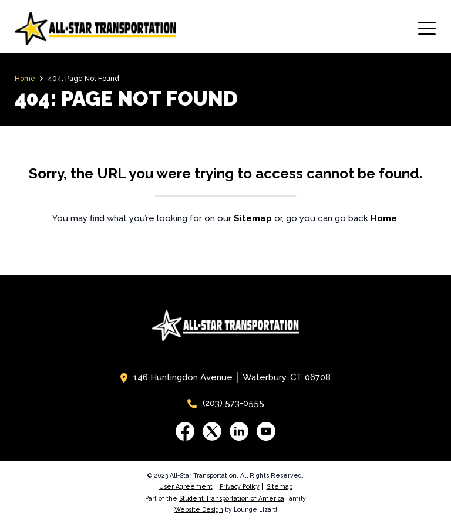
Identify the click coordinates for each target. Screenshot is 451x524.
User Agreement (186, 486)
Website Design (198, 509)
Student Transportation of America (231, 498)
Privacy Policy (240, 486)
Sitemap (279, 486)
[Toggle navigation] (427, 28)
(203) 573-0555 (225, 403)
